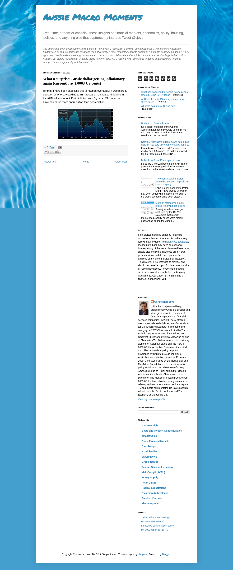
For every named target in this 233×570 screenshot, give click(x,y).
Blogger (166, 554)
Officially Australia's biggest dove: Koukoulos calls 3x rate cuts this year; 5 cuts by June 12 (165, 143)
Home (86, 161)
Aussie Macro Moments (92, 17)
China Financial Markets (155, 441)
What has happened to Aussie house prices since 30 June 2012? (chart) (164, 93)
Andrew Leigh (150, 425)
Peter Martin (149, 482)
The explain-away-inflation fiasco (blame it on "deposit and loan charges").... (172, 181)
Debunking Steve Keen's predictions (160, 160)
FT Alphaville (149, 451)
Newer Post (50, 161)
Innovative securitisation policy (157, 525)
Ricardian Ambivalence (155, 493)
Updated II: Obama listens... (156, 123)
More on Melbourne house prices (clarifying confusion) (170, 204)
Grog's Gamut (150, 462)
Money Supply (150, 477)
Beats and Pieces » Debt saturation (162, 430)
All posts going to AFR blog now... (159, 106)
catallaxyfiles (149, 436)
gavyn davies (149, 456)
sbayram (142, 554)
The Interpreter (150, 503)
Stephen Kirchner (152, 498)
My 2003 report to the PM (155, 529)
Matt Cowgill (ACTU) (153, 472)
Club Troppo (149, 446)
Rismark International (152, 521)
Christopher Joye (164, 301)
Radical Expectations (154, 487)
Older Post (121, 161)
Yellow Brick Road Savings (155, 517)
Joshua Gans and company (157, 467)
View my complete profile (151, 399)
